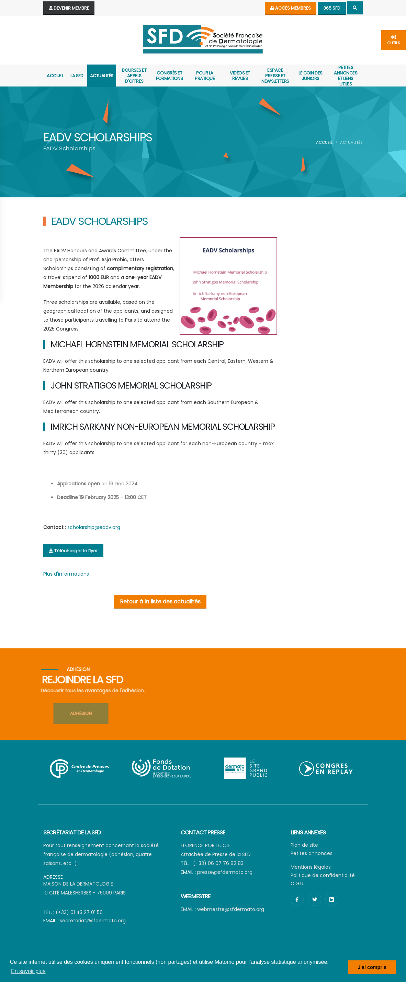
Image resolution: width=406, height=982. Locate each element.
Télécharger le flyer (73, 551)
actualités (101, 75)
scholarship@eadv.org (93, 527)
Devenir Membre (69, 8)
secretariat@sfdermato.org (93, 920)
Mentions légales (311, 867)
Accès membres (290, 8)
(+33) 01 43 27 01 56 (79, 912)
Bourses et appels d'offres (134, 75)
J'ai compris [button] (372, 967)
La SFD (76, 75)
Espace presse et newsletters (275, 75)
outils (393, 40)
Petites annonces (311, 853)
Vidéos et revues (240, 76)
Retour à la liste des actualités (160, 601)
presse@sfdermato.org (224, 872)
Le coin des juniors (310, 76)
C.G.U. (297, 883)
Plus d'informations (66, 573)
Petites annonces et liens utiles (345, 76)
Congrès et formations (169, 76)
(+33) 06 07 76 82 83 (218, 863)
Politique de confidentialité (323, 875)
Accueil (55, 75)
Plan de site (304, 845)
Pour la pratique (205, 76)
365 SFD (331, 8)
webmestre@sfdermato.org (230, 909)
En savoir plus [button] (28, 971)
